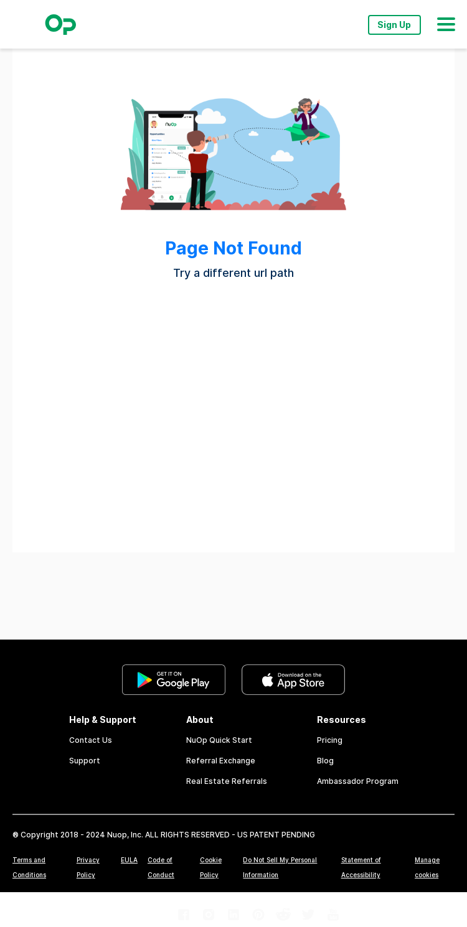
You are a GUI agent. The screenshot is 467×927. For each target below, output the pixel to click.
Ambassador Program (358, 781)
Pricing (329, 740)
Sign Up (394, 25)
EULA (129, 860)
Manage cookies (427, 867)
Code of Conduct (161, 867)
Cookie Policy (211, 867)
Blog (325, 760)
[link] (173, 680)
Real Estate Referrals (226, 781)
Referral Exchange (220, 760)
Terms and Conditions (29, 867)
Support (84, 760)
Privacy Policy (88, 867)
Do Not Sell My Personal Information (280, 867)
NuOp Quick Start (219, 740)
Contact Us (90, 740)
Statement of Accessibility (361, 867)
